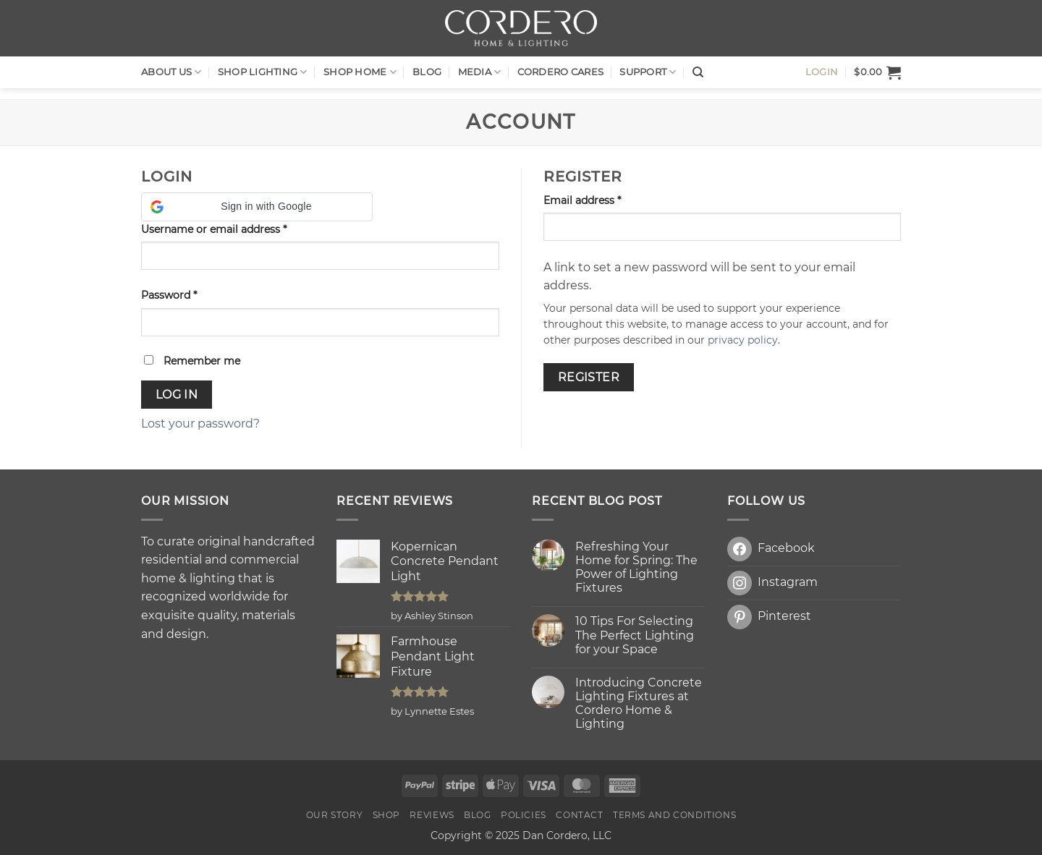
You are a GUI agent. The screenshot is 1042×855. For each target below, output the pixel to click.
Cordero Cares (560, 72)
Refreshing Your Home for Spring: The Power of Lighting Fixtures (636, 567)
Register (589, 377)
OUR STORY (334, 814)
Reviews (432, 814)
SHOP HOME (360, 72)
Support (647, 72)
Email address (604, 199)
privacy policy (743, 340)
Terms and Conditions (674, 814)
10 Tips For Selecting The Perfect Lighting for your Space (634, 634)
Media (479, 72)
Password (191, 294)
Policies (523, 814)
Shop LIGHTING (263, 72)
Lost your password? (200, 423)
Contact (579, 814)
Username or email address (236, 228)
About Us (171, 72)
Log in (177, 394)
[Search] (697, 72)
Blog (426, 72)
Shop (386, 814)
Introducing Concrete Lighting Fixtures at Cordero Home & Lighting (638, 703)
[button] (877, 72)
